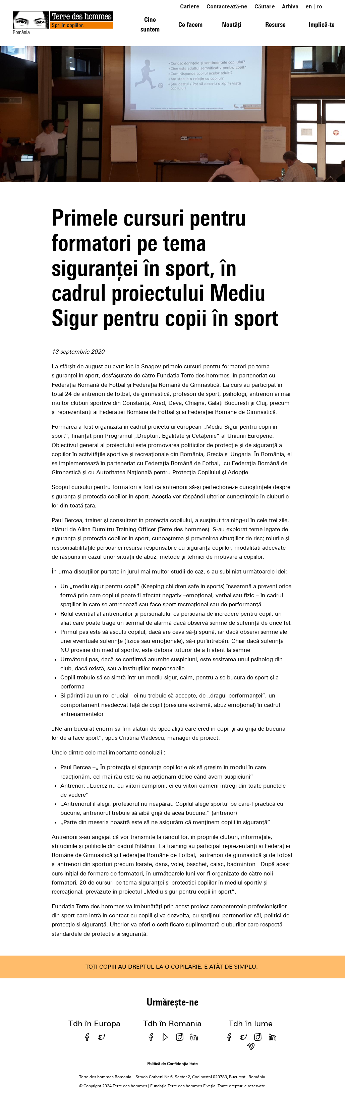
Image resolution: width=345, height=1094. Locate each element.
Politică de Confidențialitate (172, 1063)
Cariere (189, 6)
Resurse (275, 24)
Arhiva (290, 6)
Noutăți (231, 24)
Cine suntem (150, 24)
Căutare (264, 6)
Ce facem (190, 24)
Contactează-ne (227, 6)
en (308, 6)
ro (319, 6)
